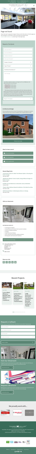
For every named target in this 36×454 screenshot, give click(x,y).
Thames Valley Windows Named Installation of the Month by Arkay (18, 187)
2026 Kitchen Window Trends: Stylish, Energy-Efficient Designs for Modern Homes (17, 179)
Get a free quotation (9, 157)
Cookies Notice (13, 449)
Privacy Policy (26, 449)
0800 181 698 (7, 251)
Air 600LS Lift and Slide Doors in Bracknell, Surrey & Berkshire (16, 183)
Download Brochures (5, 392)
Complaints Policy (20, 449)
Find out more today (18, 141)
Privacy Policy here (11, 324)
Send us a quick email (9, 161)
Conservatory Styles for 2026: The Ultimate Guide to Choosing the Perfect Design (18, 174)
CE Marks (8, 449)
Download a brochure (9, 153)
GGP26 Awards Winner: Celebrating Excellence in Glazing (15, 191)
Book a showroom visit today (9, 239)
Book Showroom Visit (5, 367)
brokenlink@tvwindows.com (6, 36)
